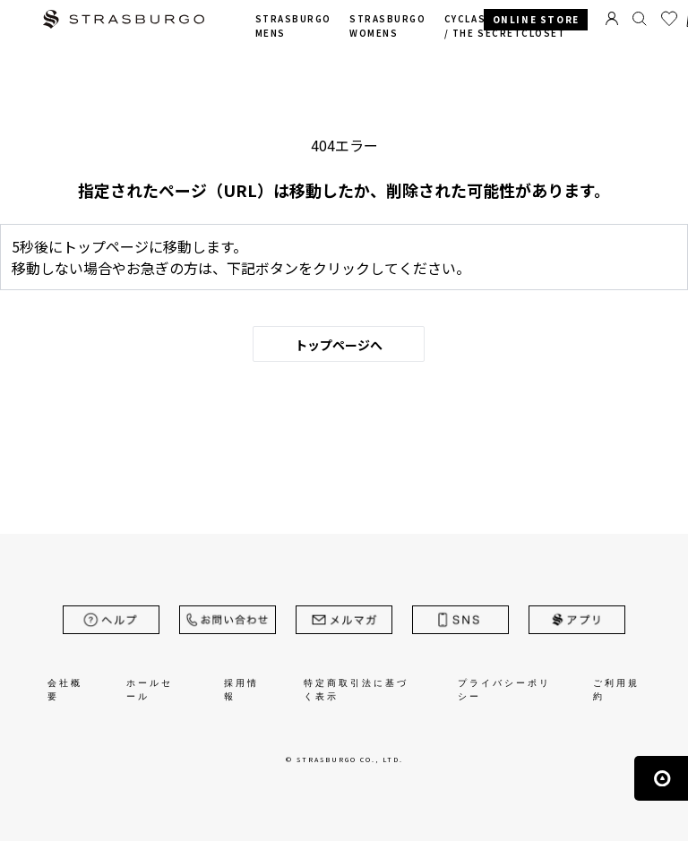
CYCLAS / (505, 26)
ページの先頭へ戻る (661, 778)
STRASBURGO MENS (293, 26)
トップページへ (339, 345)
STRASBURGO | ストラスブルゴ (123, 21)
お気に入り (669, 19)
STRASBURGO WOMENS (387, 26)
